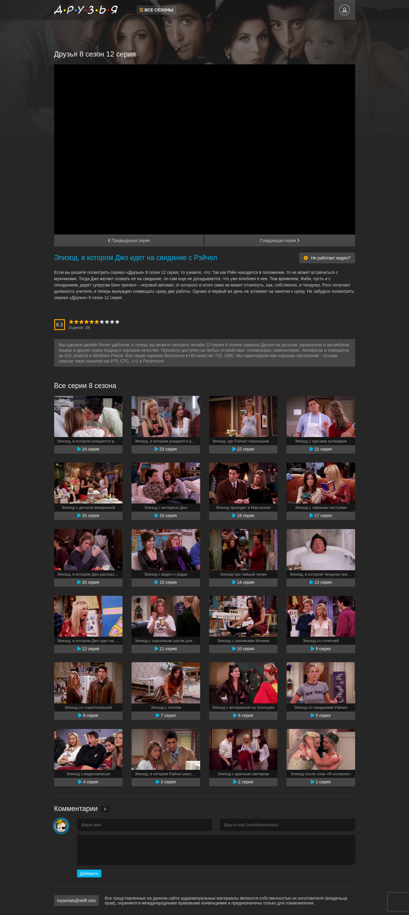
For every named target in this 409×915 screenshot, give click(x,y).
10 (117, 321)
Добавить (89, 873)
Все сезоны (155, 10)
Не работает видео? (327, 258)
